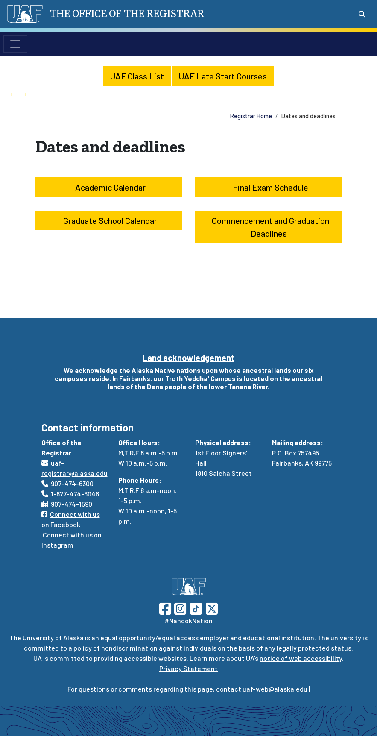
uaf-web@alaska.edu (275, 689)
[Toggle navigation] (15, 44)
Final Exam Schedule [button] (268, 187)
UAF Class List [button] (137, 76)
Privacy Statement (188, 668)
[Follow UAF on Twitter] (212, 608)
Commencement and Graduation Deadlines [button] (268, 226)
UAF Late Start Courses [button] (223, 76)
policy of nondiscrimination (115, 648)
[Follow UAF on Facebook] (165, 608)
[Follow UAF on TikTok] (196, 608)
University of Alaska (53, 637)
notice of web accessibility (301, 658)
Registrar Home (251, 116)
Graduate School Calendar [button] (108, 220)
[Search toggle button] (362, 14)
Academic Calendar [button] (109, 187)
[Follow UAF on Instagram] (179, 608)
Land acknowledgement (188, 357)
